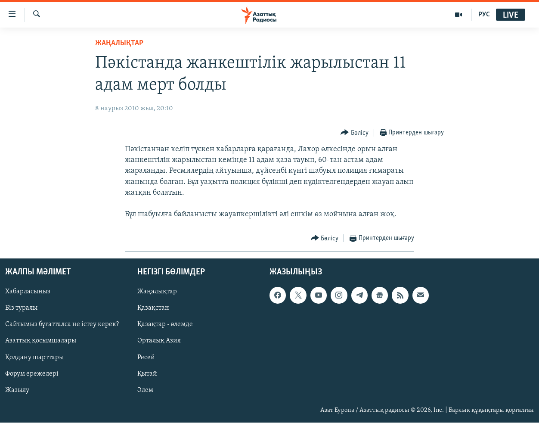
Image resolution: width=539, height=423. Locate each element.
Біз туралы (21, 308)
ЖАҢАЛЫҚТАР (119, 43)
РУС (484, 14)
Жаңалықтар (157, 292)
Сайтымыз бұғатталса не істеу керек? (62, 324)
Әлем (145, 390)
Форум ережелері (32, 373)
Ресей (146, 357)
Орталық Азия (159, 341)
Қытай (147, 373)
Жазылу (17, 390)
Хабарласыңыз (27, 292)
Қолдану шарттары (34, 357)
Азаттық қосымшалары (40, 341)
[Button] (355, 133)
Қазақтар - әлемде (165, 324)
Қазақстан (153, 308)
